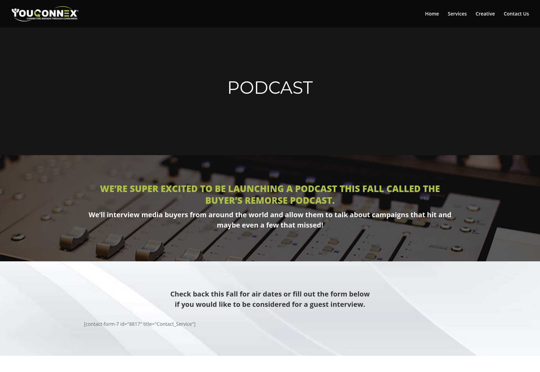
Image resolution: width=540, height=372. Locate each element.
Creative (485, 14)
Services (457, 14)
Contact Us (516, 14)
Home (432, 14)
